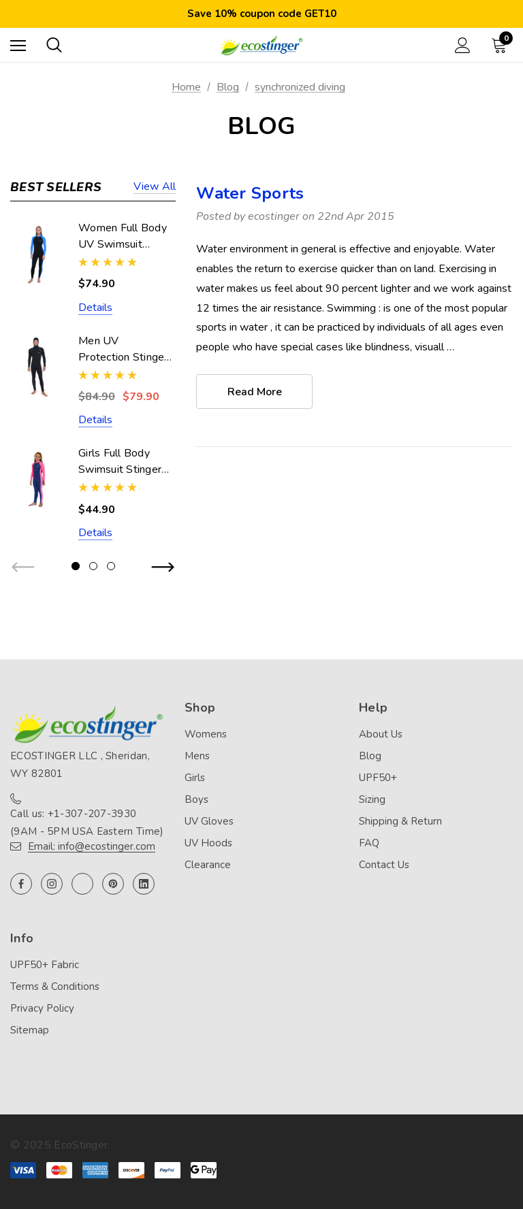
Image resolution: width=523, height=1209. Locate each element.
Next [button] (162, 568)
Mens (197, 756)
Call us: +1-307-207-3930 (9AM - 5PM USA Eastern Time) (86, 822)
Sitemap (29, 1030)
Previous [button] (23, 568)
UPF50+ (378, 777)
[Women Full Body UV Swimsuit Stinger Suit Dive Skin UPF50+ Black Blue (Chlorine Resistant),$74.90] (37, 254)
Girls (195, 777)
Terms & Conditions (54, 986)
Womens (206, 734)
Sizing (372, 799)
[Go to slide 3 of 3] (111, 566)
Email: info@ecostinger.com (91, 846)
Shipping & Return (400, 821)
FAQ (369, 843)
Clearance (208, 865)
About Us (380, 734)
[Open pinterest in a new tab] (113, 884)
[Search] (54, 45)
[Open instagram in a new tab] (52, 884)
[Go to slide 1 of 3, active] (76, 566)
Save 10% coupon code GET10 (261, 13)
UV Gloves (209, 821)
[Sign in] (463, 45)
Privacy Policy (42, 1008)
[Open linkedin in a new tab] (144, 884)
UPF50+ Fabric (44, 965)
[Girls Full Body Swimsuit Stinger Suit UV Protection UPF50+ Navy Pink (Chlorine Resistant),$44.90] (37, 479)
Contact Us (384, 865)
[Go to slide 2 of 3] (93, 566)
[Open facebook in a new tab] (21, 884)
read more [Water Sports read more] (254, 391)
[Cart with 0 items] (502, 45)
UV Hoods (208, 843)
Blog (370, 756)
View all (154, 187)
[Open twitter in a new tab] (82, 884)
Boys (196, 799)
